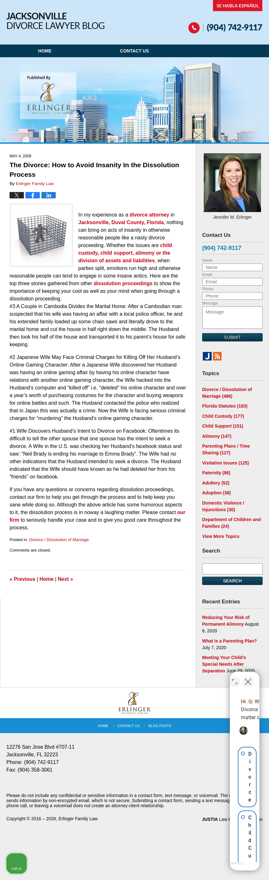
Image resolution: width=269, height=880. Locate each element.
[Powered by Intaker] (214, 867)
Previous (22, 579)
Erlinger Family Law (78, 818)
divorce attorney (149, 214)
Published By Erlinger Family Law (225, 16)
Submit (232, 337)
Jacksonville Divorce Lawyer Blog (55, 21)
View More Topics (220, 536)
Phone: (208, 289)
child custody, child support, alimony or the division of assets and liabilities (125, 253)
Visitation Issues (225, 462)
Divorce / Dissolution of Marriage (59, 539)
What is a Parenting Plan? (229, 640)
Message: (210, 303)
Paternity (216, 472)
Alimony (216, 436)
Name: (207, 260)
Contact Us (134, 50)
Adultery (216, 482)
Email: (207, 274)
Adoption (216, 492)
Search (232, 580)
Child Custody (223, 416)
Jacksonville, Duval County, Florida (121, 222)
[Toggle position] (235, 677)
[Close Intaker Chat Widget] (248, 677)
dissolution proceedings (123, 283)
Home (45, 50)
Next (65, 579)
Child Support (222, 426)
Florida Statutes (224, 406)
